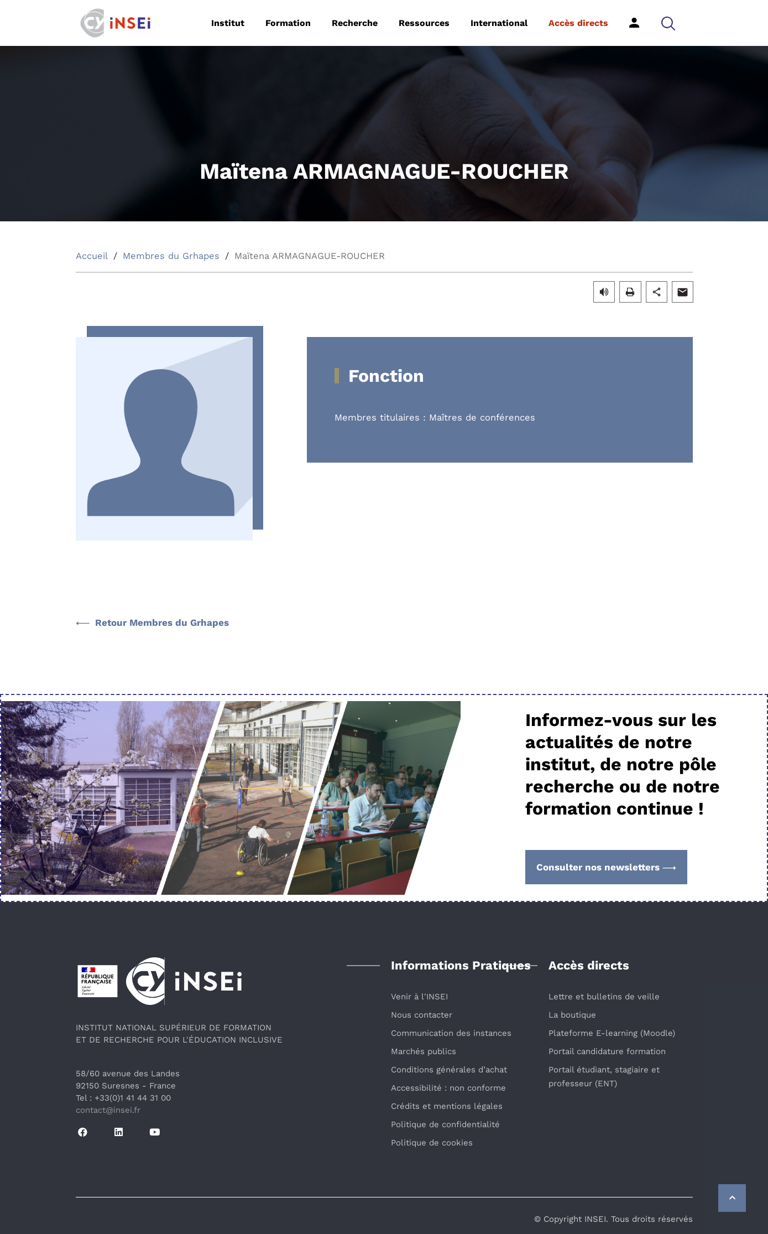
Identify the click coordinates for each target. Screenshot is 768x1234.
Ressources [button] (424, 23)
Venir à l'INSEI (419, 997)
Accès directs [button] (578, 23)
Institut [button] (227, 23)
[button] (668, 22)
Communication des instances (451, 1033)
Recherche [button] (355, 23)
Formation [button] (288, 23)
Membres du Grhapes (171, 256)
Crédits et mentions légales (447, 1106)
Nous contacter (421, 1015)
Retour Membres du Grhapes (152, 622)
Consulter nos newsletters (606, 867)
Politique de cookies (432, 1143)
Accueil (92, 256)
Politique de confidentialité (445, 1124)
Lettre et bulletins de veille (604, 997)
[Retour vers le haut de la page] (732, 1198)
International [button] (499, 23)
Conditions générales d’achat (449, 1070)
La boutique (572, 1015)
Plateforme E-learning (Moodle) (611, 1033)
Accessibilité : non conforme (448, 1088)
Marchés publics (423, 1051)
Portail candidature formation (607, 1051)
